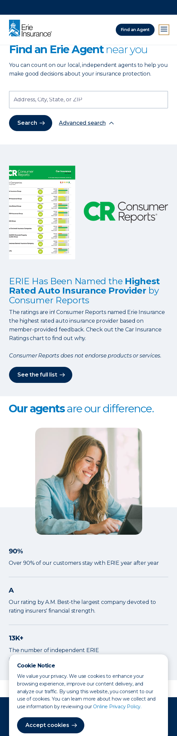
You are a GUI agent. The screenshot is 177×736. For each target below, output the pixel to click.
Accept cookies (47, 710)
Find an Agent (135, 14)
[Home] (32, 14)
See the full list (37, 375)
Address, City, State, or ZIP (48, 100)
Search (27, 123)
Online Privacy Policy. (117, 692)
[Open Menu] (164, 15)
